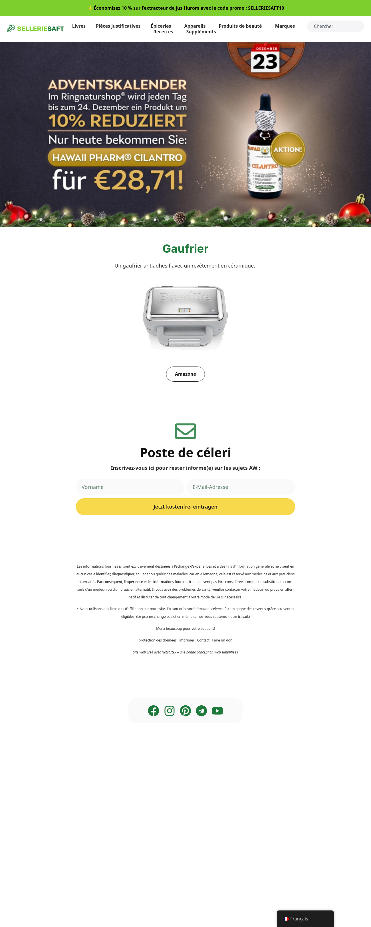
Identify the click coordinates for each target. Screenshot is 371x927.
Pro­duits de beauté (242, 26)
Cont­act (203, 640)
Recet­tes (164, 32)
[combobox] (335, 26)
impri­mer (186, 640)
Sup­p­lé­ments (202, 32)
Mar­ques (286, 26)
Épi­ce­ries (162, 26)
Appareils (196, 26)
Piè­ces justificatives (118, 26)
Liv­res (79, 26)
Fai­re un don (222, 640)
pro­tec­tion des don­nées (158, 640)
